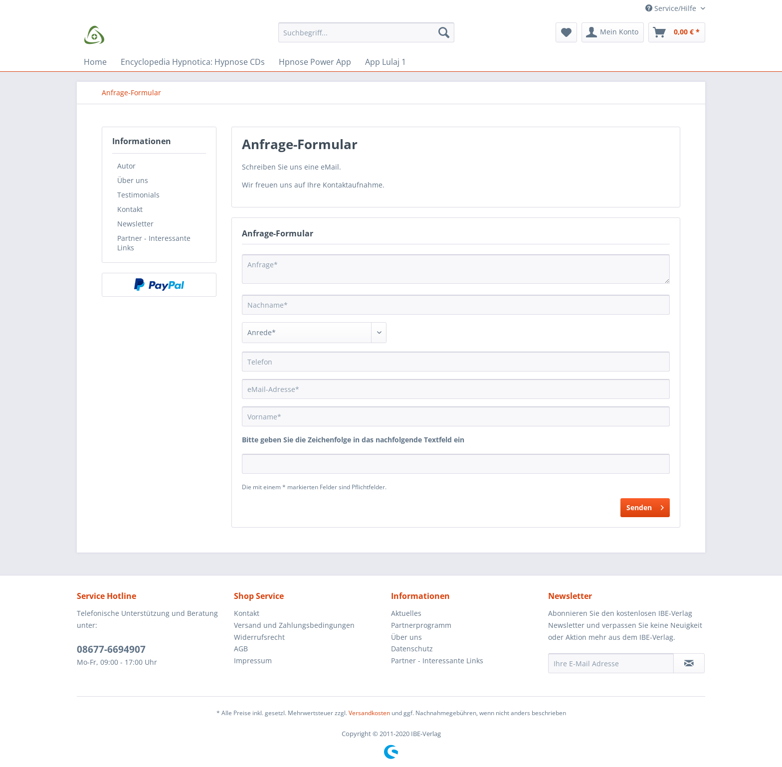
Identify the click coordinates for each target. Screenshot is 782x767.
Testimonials (138, 194)
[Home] (95, 61)
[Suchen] (443, 32)
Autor (126, 166)
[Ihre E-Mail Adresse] (611, 663)
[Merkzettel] (566, 32)
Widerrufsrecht (259, 637)
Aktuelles (406, 613)
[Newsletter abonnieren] (689, 663)
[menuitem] (366, 37)
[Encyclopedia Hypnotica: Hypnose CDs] (193, 61)
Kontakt (130, 209)
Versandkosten (369, 713)
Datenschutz (412, 648)
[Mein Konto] (613, 32)
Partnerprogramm (421, 625)
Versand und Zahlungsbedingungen (294, 625)
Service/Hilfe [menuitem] (671, 8)
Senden (645, 506)
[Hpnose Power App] (315, 61)
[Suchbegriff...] (366, 32)
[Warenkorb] (676, 32)
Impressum (253, 660)
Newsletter (135, 223)
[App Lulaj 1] (385, 61)
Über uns (132, 180)
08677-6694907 (111, 649)
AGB (241, 648)
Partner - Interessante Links (154, 242)
